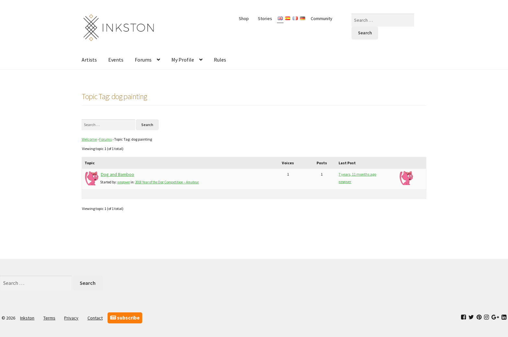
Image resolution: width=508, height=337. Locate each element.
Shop (244, 18)
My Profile (182, 59)
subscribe (125, 317)
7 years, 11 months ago (357, 174)
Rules (220, 59)
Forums (143, 59)
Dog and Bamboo (117, 174)
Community (321, 18)
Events (115, 59)
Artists (89, 59)
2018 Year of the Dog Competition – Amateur (167, 182)
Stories (265, 18)
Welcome (89, 139)
